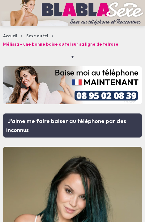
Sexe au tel (37, 36)
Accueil (10, 36)
